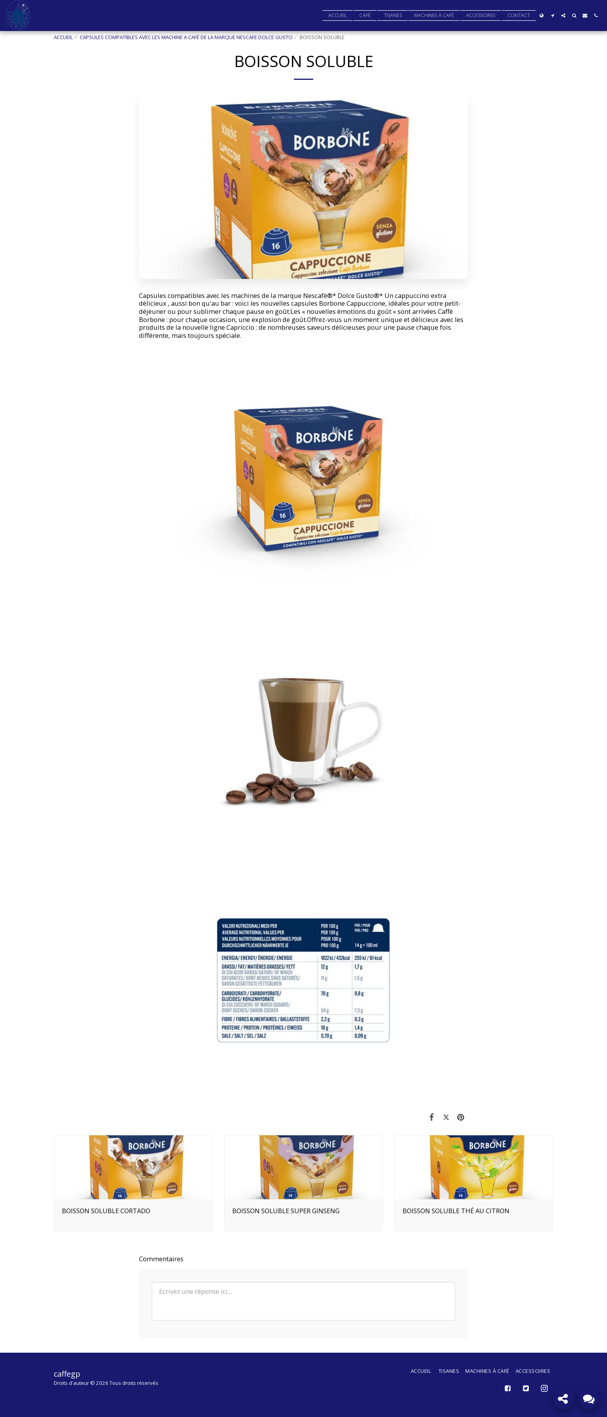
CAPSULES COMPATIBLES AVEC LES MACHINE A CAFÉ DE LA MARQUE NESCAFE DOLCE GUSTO (186, 37)
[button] (552, 15)
